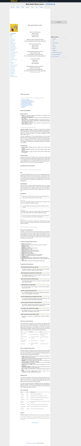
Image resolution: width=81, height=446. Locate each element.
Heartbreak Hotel (12, 40)
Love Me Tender (12, 39)
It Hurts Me (11, 63)
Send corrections (35, 422)
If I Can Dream (12, 72)
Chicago (54, 46)
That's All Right (12, 50)
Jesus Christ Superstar (57, 54)
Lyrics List (13, 7)
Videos (18, 7)
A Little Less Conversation (13, 65)
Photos (22, 7)
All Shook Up (50, 4)
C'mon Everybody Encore (13, 76)
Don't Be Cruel (12, 56)
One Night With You (13, 43)
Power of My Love (12, 66)
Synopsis (41, 7)
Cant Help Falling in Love (13, 59)
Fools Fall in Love (12, 73)
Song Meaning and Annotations (27, 100)
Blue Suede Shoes (12, 55)
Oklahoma (54, 50)
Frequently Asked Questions (27, 102)
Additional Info (24, 106)
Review (27, 7)
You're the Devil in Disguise (14, 52)
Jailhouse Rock (12, 69)
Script (32, 7)
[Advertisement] (30, 16)
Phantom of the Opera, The (57, 52)
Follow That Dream (12, 46)
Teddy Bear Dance (12, 49)
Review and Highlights (26, 99)
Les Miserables (55, 42)
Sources (23, 107)
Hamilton (54, 39)
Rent (53, 44)
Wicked (54, 48)
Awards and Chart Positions (27, 103)
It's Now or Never (12, 53)
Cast (36, 7)
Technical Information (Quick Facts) (28, 101)
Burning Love (12, 75)
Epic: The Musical (56, 56)
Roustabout (11, 42)
